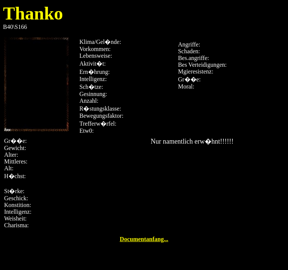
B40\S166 (144, 122)
